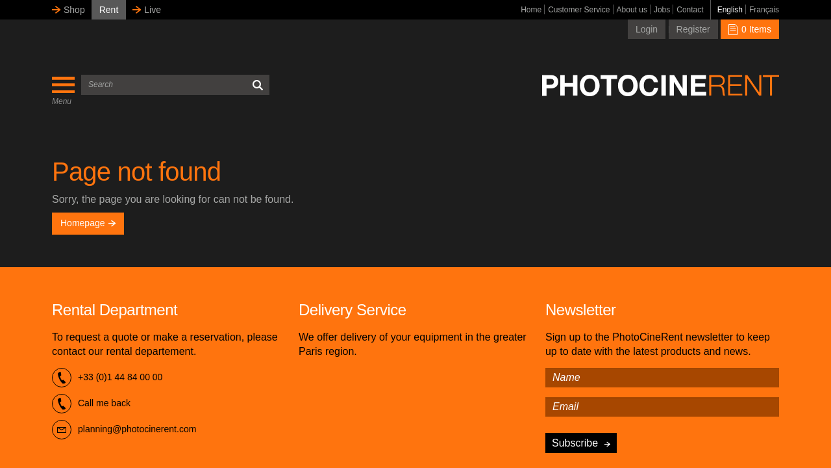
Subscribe (575, 442)
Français (764, 9)
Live (152, 10)
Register (693, 29)
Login (647, 29)
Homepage (88, 223)
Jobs (662, 9)
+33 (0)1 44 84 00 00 (107, 377)
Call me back (91, 403)
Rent (109, 10)
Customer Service (579, 9)
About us (632, 9)
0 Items (749, 29)
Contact (689, 9)
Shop (74, 10)
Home (531, 9)
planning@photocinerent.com (124, 429)
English (730, 9)
